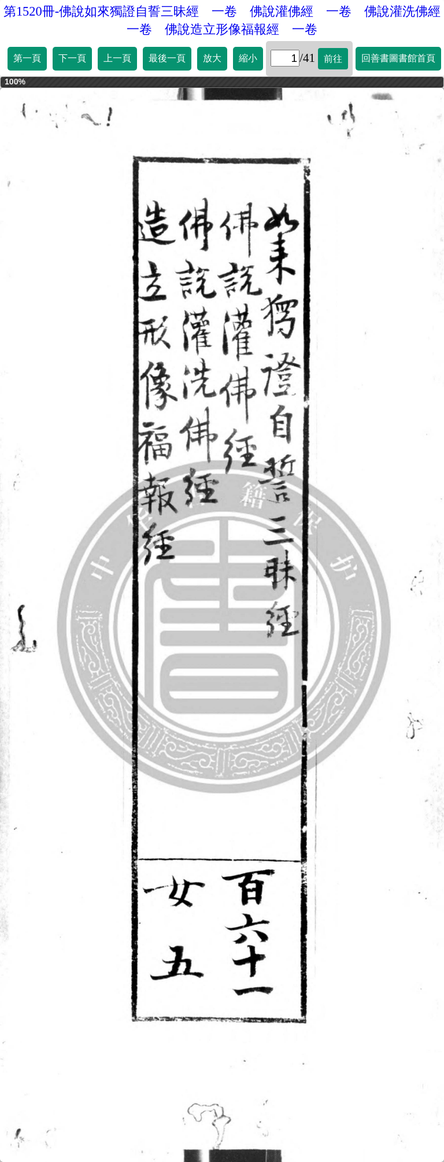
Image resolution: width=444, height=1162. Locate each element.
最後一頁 (167, 58)
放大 (212, 58)
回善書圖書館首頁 (398, 58)
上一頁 (117, 58)
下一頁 (72, 58)
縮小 (248, 58)
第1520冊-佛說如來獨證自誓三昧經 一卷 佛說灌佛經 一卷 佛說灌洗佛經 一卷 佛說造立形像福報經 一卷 (223, 20)
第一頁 (27, 58)
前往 (333, 59)
